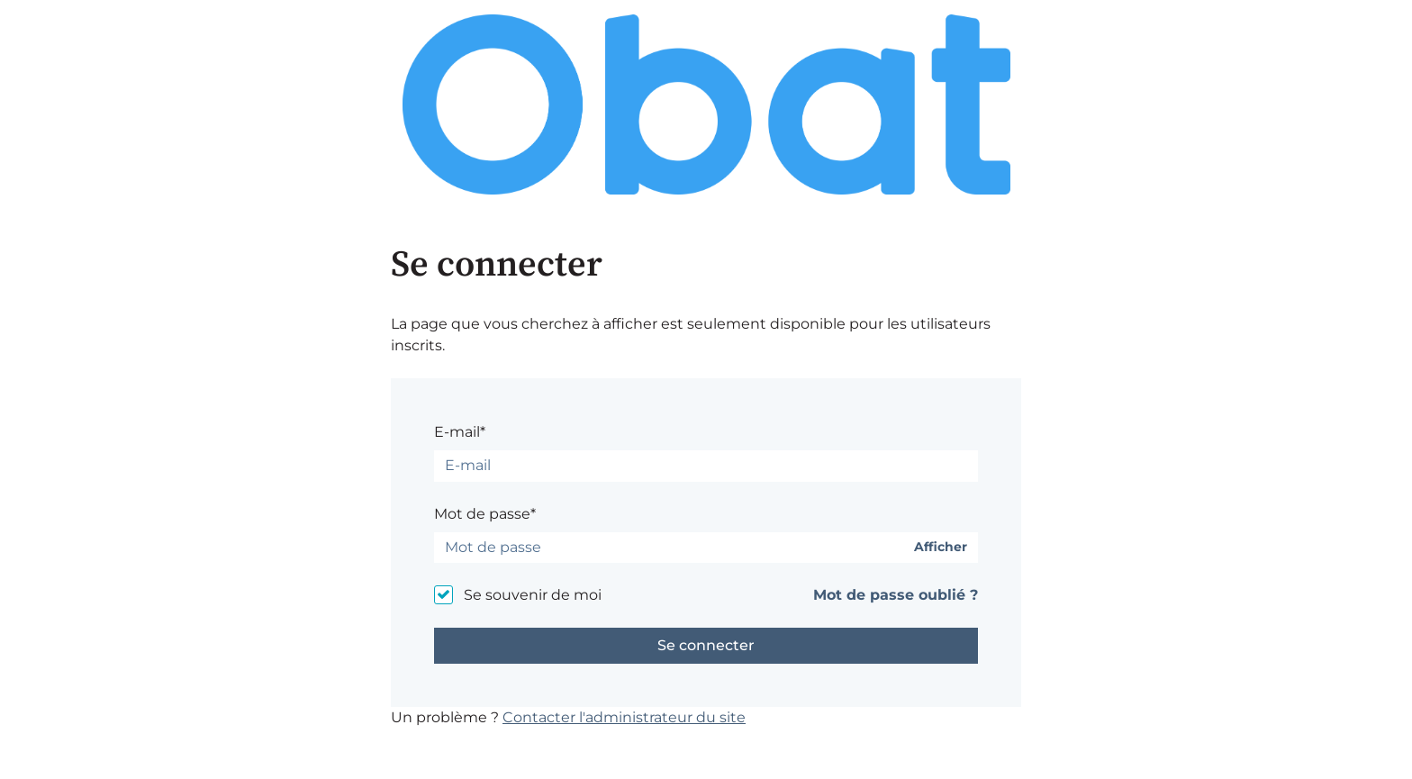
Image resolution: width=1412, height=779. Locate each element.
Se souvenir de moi (533, 594)
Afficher (940, 547)
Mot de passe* (485, 513)
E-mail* (459, 431)
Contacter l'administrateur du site (624, 717)
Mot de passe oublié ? (895, 594)
